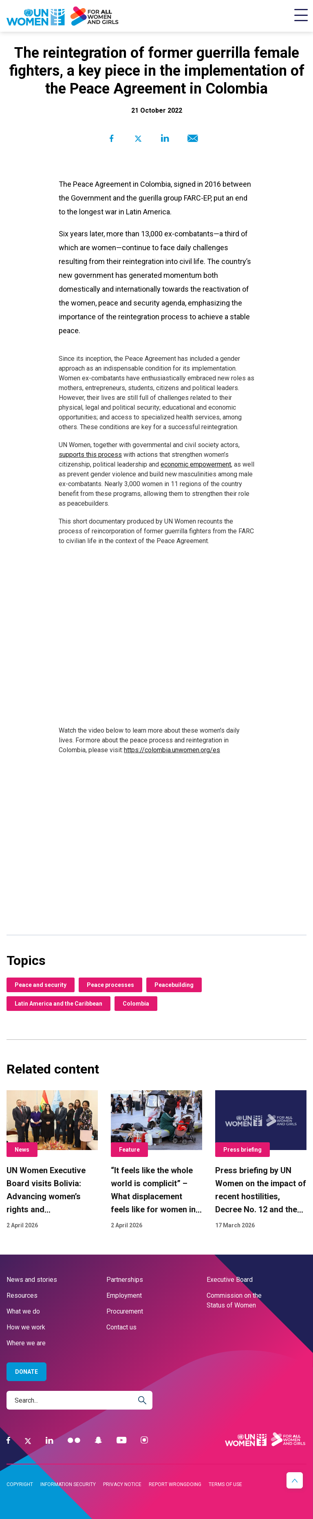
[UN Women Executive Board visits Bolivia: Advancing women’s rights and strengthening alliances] (52, 1160)
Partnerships (124, 1279)
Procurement (124, 1311)
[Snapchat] (98, 1440)
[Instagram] (144, 1440)
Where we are (26, 1343)
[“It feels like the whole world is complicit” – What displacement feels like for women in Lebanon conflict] (156, 1160)
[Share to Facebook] (111, 138)
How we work (26, 1327)
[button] (295, 1480)
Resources (22, 1295)
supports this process (90, 454)
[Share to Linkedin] (165, 138)
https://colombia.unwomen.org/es (172, 750)
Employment (124, 1295)
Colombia (136, 1003)
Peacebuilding (174, 985)
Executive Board (230, 1279)
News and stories (32, 1279)
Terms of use (225, 1484)
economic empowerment (196, 464)
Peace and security (40, 985)
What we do (23, 1311)
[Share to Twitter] (138, 138)
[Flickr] (74, 1440)
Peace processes (110, 985)
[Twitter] (27, 1440)
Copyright (20, 1484)
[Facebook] (8, 1440)
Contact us (121, 1327)
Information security (68, 1484)
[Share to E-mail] (191, 138)
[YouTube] (121, 1440)
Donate (26, 1371)
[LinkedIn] (49, 1440)
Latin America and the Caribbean (58, 1003)
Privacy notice (122, 1484)
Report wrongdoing (175, 1484)
